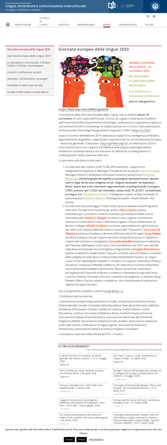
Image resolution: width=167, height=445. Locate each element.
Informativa (96, 439)
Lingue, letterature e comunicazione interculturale (54, 6)
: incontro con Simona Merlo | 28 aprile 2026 (82, 359)
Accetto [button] (69, 439)
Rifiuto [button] (81, 439)
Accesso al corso (53, 20)
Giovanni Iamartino (127, 162)
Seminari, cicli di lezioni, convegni (27, 66)
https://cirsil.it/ (141, 117)
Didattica (76, 23)
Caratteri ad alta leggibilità (154, 16)
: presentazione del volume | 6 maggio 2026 (137, 360)
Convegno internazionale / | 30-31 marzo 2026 (136, 406)
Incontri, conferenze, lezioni (24, 59)
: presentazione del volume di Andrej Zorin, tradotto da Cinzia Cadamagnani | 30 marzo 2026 (84, 404)
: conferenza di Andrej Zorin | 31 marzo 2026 (136, 388)
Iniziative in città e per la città (25, 72)
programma (111, 278)
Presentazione (26, 23)
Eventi (131, 23)
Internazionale (104, 23)
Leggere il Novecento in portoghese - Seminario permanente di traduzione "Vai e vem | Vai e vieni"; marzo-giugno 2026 (82, 390)
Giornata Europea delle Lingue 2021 (29, 43)
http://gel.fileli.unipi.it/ (114, 130)
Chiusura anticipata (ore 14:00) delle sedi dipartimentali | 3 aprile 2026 (81, 374)
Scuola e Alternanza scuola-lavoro (28, 79)
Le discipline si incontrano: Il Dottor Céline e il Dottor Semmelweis (28, 51)
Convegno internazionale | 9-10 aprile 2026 (137, 375)
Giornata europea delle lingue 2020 (28, 36)
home (7, 22)
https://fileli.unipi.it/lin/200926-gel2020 (83, 96)
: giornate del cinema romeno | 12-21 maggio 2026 (83, 345)
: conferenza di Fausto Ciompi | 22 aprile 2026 (134, 344)
